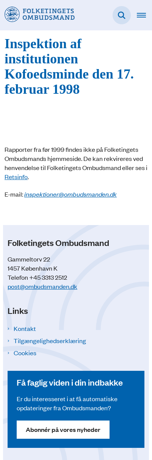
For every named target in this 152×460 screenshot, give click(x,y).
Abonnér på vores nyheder (63, 429)
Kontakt (25, 328)
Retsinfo (16, 176)
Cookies (25, 352)
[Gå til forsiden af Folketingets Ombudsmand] (37, 15)
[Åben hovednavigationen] (144, 15)
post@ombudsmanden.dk (42, 286)
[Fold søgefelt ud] (122, 15)
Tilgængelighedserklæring (50, 340)
